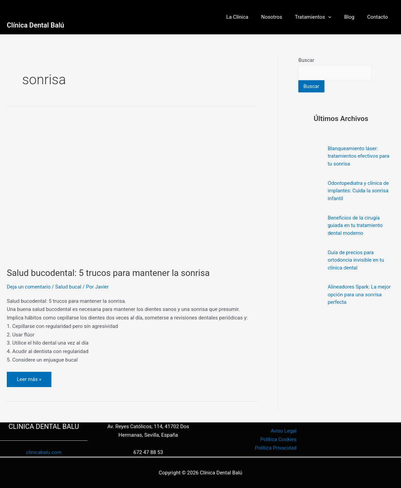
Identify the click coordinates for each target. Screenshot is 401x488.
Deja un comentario (29, 287)
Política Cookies (278, 439)
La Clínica (249, 17)
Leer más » (30, 377)
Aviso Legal (283, 431)
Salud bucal (68, 287)
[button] (334, 17)
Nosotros (280, 17)
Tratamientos (319, 17)
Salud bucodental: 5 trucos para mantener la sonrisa (109, 273)
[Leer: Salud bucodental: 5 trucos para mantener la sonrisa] (132, 189)
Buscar (306, 60)
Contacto (378, 17)
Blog (353, 17)
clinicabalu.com (44, 453)
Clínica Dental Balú (35, 25)
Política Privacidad (275, 448)
